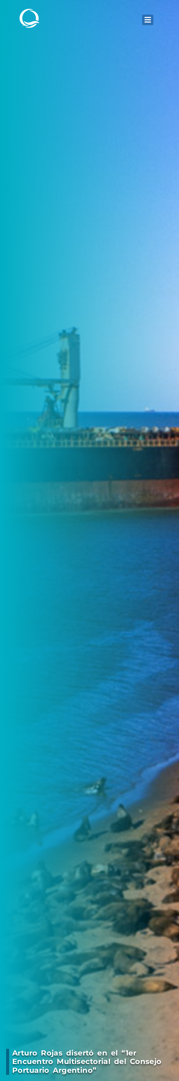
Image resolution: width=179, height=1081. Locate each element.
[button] (147, 20)
